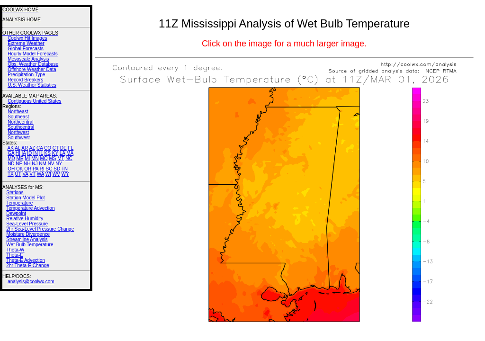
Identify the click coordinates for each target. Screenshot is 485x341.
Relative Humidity (24, 218)
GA (11, 153)
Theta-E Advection (25, 260)
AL (17, 148)
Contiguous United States (34, 101)
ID (29, 153)
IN (35, 153)
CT (56, 148)
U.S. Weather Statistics (32, 85)
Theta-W (15, 249)
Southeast (18, 116)
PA (35, 168)
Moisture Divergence (28, 234)
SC (49, 168)
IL (41, 153)
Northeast (18, 111)
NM (42, 163)
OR (27, 168)
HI (18, 153)
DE (63, 148)
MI (27, 158)
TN (65, 168)
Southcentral (21, 127)
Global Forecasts (26, 48)
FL (70, 148)
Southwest (19, 137)
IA (24, 153)
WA (40, 174)
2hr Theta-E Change (27, 265)
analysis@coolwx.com (31, 281)
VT (32, 174)
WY (65, 174)
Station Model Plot (25, 197)
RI (42, 168)
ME (19, 158)
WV (56, 174)
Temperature (19, 203)
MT (60, 158)
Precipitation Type (26, 74)
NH (27, 163)
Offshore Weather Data (32, 69)
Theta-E (14, 255)
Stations (14, 192)
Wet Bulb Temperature (29, 244)
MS (52, 158)
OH (11, 168)
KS (48, 153)
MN (35, 158)
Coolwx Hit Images (27, 38)
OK (19, 168)
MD (11, 158)
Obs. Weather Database (33, 64)
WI (48, 174)
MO (43, 158)
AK (11, 148)
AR (24, 148)
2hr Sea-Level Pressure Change (40, 229)
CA (39, 148)
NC (68, 158)
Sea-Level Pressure (27, 223)
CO (47, 148)
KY (55, 153)
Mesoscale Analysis (28, 59)
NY (58, 163)
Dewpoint (16, 213)
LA (62, 153)
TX (11, 174)
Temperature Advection (30, 208)
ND (11, 163)
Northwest (18, 132)
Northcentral (20, 122)
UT (18, 174)
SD (57, 168)
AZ (32, 148)
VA (25, 174)
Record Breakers (25, 79)
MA (69, 153)
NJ (34, 163)
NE (19, 163)
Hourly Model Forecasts (33, 53)
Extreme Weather (26, 43)
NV (51, 163)
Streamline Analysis (26, 239)
